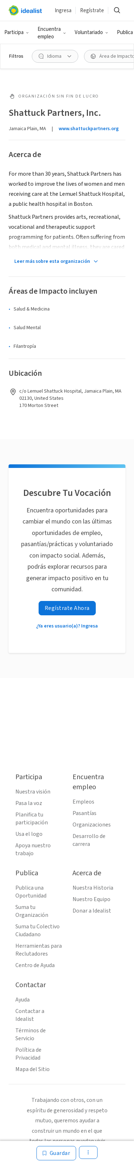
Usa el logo (29, 834)
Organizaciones (92, 825)
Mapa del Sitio (32, 1069)
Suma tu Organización (31, 911)
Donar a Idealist (92, 911)
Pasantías (84, 813)
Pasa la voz (28, 803)
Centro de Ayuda (35, 965)
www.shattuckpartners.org (89, 128)
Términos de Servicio (30, 1034)
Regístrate (92, 10)
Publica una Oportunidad (30, 892)
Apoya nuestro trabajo (33, 849)
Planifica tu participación (31, 819)
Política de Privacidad (28, 1054)
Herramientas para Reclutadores (38, 950)
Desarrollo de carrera (89, 840)
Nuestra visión (32, 792)
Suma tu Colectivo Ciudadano (37, 930)
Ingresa (63, 10)
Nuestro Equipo (91, 899)
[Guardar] (56, 1153)
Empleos (83, 802)
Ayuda (22, 1000)
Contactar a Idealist (29, 1015)
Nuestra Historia (93, 888)
